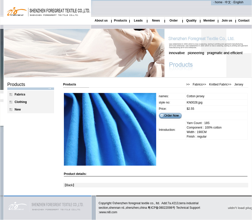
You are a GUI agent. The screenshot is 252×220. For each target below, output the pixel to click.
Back (69, 185)
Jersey (238, 84)
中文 (227, 2)
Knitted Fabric (218, 84)
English (238, 2)
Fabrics (197, 84)
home (218, 2)
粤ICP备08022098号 (161, 207)
